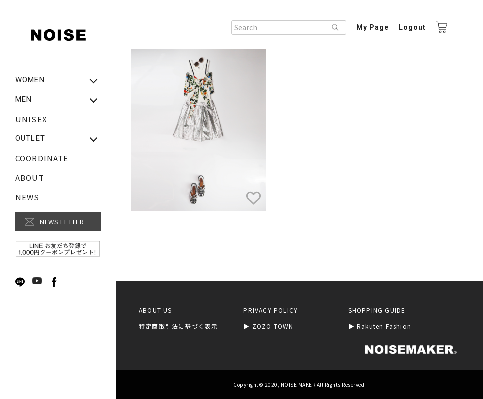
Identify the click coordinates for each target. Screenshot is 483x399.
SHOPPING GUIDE (377, 310)
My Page (372, 27)
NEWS (27, 196)
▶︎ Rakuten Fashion (379, 326)
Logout (412, 27)
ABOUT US (155, 310)
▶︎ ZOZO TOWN (268, 326)
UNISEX (31, 119)
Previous (8, 282)
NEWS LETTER (62, 221)
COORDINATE (41, 158)
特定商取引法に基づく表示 (178, 326)
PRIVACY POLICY (270, 310)
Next (73, 282)
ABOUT (29, 177)
